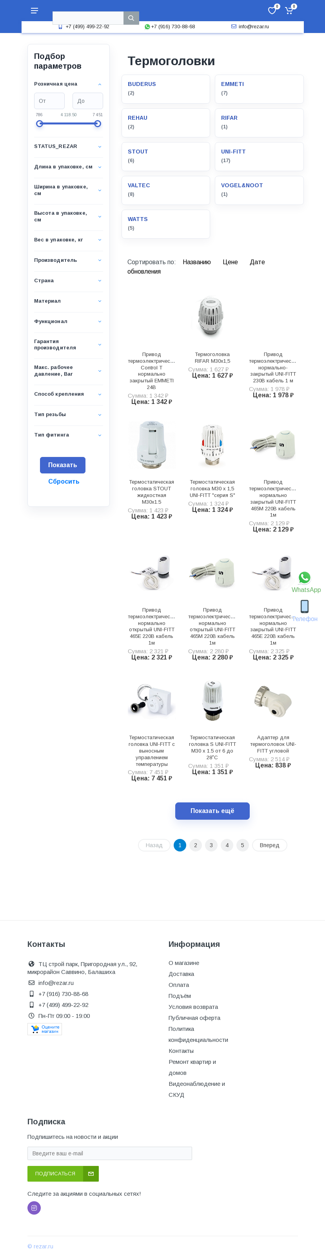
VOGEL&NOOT (242, 185)
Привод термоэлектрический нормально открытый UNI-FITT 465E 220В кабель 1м (153, 626)
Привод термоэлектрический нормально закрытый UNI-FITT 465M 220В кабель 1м (274, 498)
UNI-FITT (233, 151)
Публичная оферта (194, 1017)
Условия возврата (193, 1006)
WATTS (138, 219)
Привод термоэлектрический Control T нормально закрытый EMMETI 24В (153, 370)
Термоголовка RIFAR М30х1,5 (212, 357)
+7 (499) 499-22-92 (82, 26)
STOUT (138, 151)
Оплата (179, 984)
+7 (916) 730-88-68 (169, 26)
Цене (231, 262)
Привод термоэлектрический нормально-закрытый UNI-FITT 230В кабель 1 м (274, 367)
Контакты (181, 1050)
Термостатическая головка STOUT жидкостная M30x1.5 (151, 491)
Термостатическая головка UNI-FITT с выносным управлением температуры (152, 750)
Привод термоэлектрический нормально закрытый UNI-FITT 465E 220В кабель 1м (274, 626)
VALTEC (139, 185)
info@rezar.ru (249, 26)
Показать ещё (212, 811)
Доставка (181, 973)
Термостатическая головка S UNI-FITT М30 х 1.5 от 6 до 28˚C (212, 747)
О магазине (184, 962)
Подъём (180, 995)
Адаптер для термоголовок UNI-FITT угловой (273, 744)
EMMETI (232, 84)
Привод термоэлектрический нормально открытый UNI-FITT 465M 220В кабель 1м (213, 626)
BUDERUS (142, 84)
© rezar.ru (40, 1246)
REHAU (137, 118)
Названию (197, 262)
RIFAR (229, 118)
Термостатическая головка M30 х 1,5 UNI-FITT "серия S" (212, 488)
